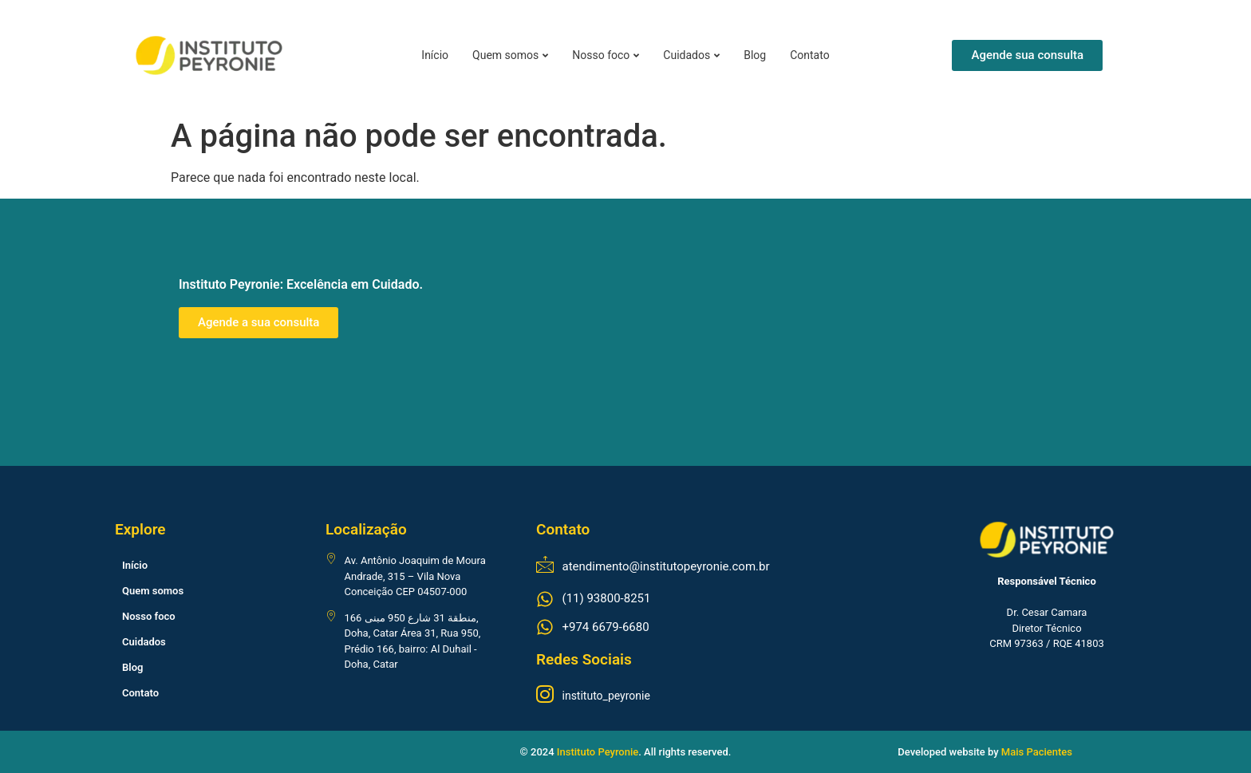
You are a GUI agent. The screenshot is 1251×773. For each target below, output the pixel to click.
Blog (755, 55)
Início (434, 55)
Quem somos (510, 55)
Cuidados (691, 55)
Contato (809, 55)
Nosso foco (605, 55)
